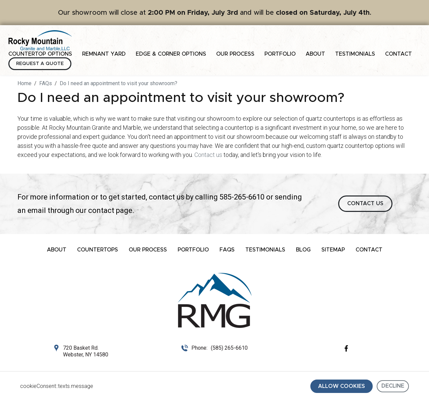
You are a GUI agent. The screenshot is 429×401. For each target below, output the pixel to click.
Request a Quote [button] (40, 63)
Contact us (208, 154)
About (315, 54)
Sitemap (333, 249)
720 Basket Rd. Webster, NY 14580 (85, 351)
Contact (398, 54)
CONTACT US (365, 203)
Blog (303, 249)
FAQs (227, 249)
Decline (392, 386)
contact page (110, 210)
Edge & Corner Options (171, 54)
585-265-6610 (242, 197)
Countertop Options (40, 54)
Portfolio (280, 54)
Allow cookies (341, 386)
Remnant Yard (104, 54)
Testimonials (355, 54)
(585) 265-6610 (229, 348)
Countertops (97, 249)
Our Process (235, 54)
